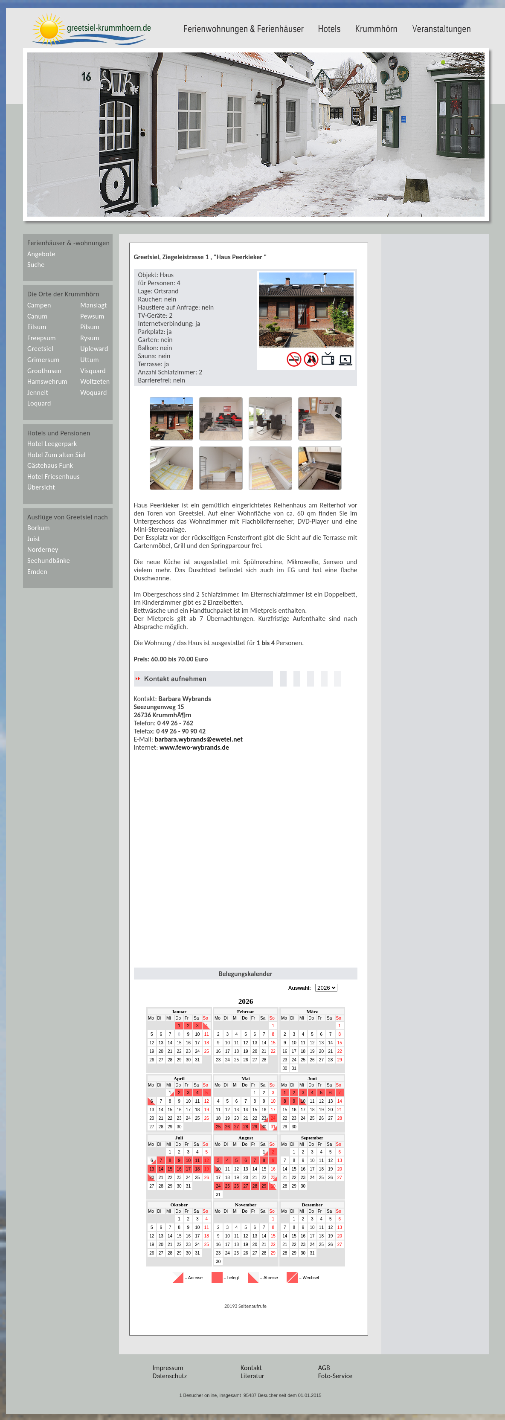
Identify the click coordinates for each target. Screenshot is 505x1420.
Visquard (93, 371)
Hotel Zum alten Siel (56, 455)
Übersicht (41, 487)
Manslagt (93, 305)
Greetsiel (40, 349)
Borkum (38, 528)
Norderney (42, 549)
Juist (33, 539)
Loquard (39, 403)
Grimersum (43, 360)
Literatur (252, 1376)
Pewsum (92, 316)
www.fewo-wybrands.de (194, 747)
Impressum (168, 1368)
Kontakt (251, 1368)
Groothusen (44, 371)
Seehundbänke (48, 560)
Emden (37, 572)
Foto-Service (335, 1376)
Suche (36, 265)
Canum (37, 316)
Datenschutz (170, 1376)
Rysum (89, 338)
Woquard (93, 392)
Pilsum (89, 327)
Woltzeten (95, 381)
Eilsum (36, 327)
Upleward (94, 349)
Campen (39, 305)
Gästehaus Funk (50, 465)
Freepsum (41, 338)
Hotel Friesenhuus (53, 476)
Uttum (89, 360)
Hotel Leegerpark (52, 444)
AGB (324, 1368)
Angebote (41, 254)
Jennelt (37, 392)
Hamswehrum (47, 381)
